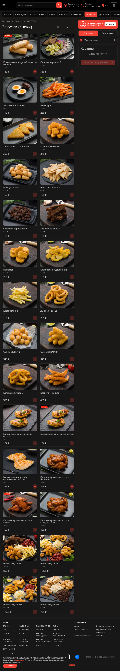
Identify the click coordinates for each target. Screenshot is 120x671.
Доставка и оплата (82, 635)
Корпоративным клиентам (103, 630)
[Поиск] (59, 5)
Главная (6, 21)
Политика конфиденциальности (99, 657)
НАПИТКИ (40, 645)
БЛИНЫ (7, 14)
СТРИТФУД (76, 14)
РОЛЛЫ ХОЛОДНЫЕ (41, 634)
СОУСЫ (56, 645)
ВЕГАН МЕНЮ (9, 649)
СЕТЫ (21, 633)
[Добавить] (35, 71)
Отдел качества (81, 629)
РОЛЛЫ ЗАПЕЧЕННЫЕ (59, 634)
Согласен (10, 666)
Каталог (18, 21)
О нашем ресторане (105, 626)
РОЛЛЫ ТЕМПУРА (23, 640)
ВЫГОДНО (20, 14)
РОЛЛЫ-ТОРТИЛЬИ (8, 640)
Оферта (99, 635)
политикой (19, 660)
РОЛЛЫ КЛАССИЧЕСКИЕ (43, 640)
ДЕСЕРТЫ (104, 14)
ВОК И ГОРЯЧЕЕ (37, 14)
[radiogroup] (98, 33)
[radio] (88, 33)
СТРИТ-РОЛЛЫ (9, 645)
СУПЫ (52, 14)
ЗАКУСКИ (90, 14)
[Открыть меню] (4, 5)
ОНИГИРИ (24, 645)
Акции (76, 626)
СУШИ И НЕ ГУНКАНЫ (58, 640)
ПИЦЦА (6, 633)
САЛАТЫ (63, 14)
